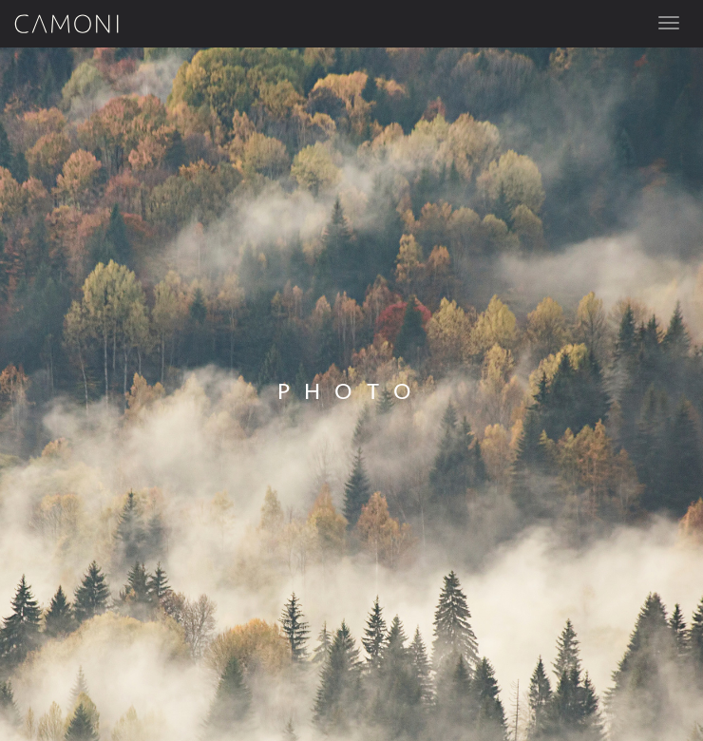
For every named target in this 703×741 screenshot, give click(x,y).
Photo (351, 392)
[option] (351, 394)
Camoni (66, 23)
